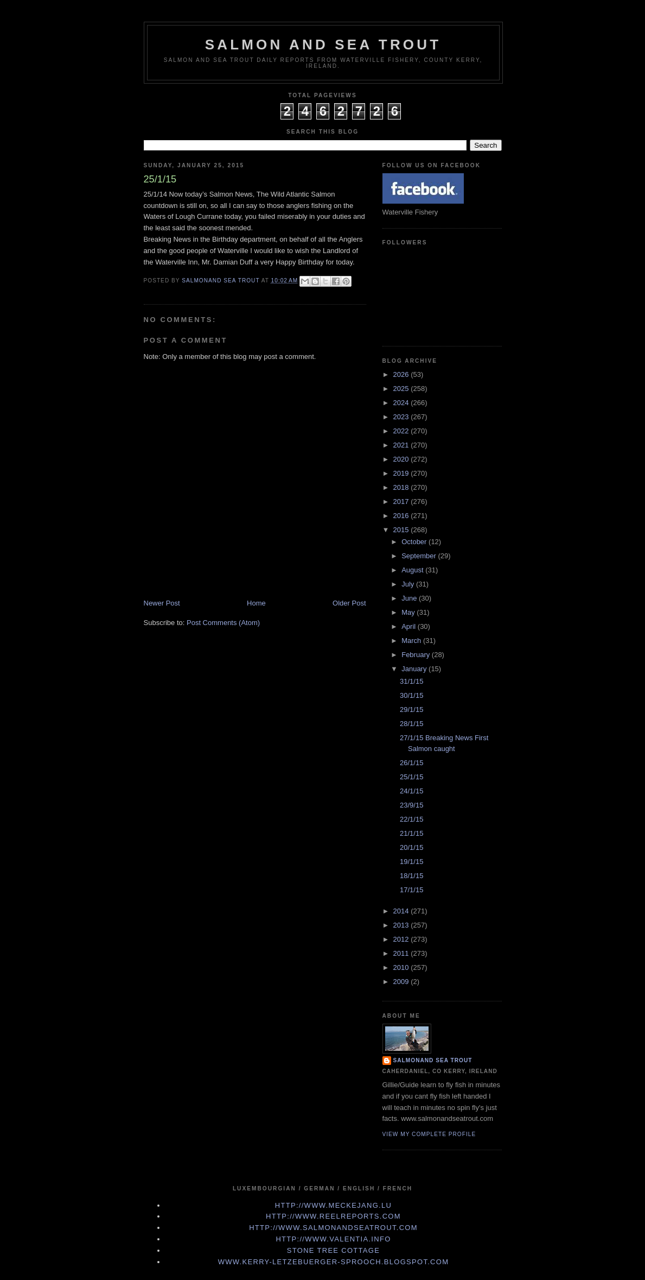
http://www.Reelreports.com (333, 1216)
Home (256, 603)
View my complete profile (429, 1134)
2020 (402, 459)
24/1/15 (411, 791)
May (409, 612)
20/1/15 (411, 847)
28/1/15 (411, 724)
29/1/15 (411, 709)
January (415, 669)
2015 (402, 530)
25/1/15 (411, 777)
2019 (402, 473)
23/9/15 (411, 805)
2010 (402, 967)
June (410, 598)
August (413, 570)
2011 (402, 953)
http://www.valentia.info (333, 1239)
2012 (402, 939)
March (412, 640)
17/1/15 (411, 890)
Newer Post (162, 603)
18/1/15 (411, 876)
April (409, 626)
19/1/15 (411, 861)
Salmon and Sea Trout (323, 44)
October (415, 542)
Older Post (349, 603)
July (408, 584)
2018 (402, 487)
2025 (402, 388)
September (419, 556)
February (416, 655)
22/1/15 (411, 819)
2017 (402, 501)
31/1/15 (411, 681)
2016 (402, 516)
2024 (402, 403)
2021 (402, 445)
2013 (402, 925)
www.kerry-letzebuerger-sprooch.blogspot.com (333, 1262)
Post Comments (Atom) (223, 623)
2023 (402, 417)
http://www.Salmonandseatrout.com (333, 1228)
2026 (402, 374)
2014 (402, 911)
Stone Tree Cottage (333, 1250)
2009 (402, 982)
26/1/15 (411, 763)
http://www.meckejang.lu (333, 1205)
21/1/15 (411, 833)
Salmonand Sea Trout (432, 1060)
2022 (402, 431)
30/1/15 (411, 695)
